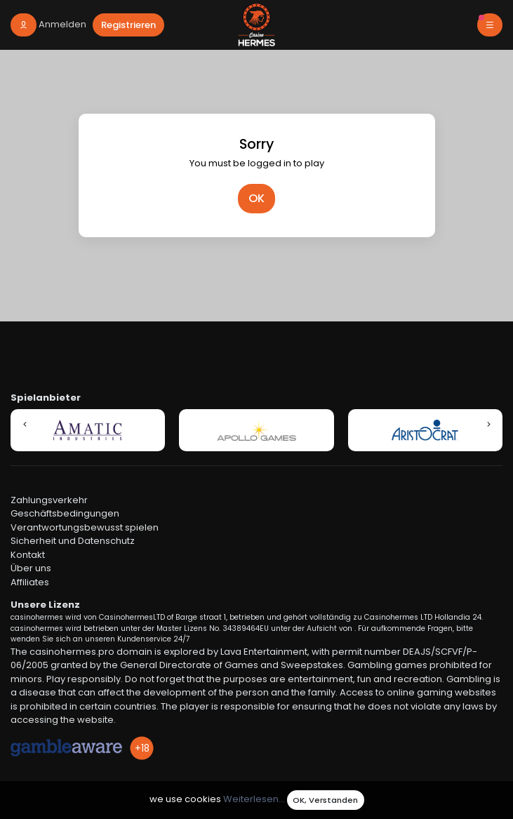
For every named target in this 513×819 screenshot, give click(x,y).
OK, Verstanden (325, 800)
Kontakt (28, 554)
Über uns (31, 568)
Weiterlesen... (254, 799)
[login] (48, 24)
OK (256, 198)
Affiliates (30, 582)
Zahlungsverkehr (49, 500)
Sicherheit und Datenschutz (73, 540)
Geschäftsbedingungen (65, 513)
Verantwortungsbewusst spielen (85, 527)
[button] (25, 423)
